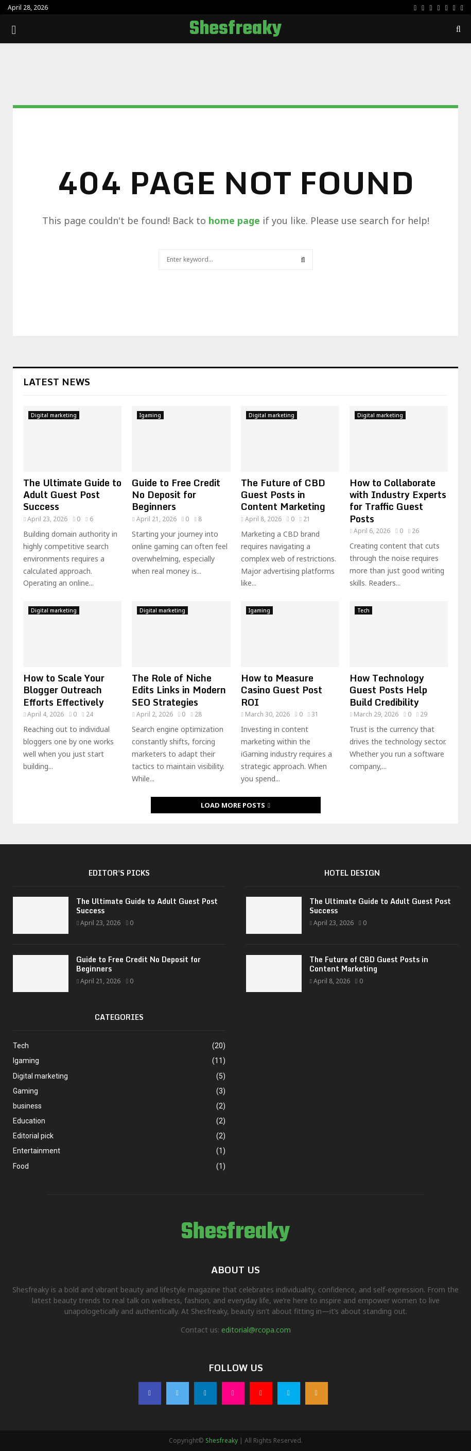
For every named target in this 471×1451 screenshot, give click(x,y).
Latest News (56, 381)
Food (21, 1166)
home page (234, 220)
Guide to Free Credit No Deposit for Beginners (176, 495)
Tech (363, 610)
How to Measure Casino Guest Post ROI (281, 690)
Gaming (25, 1091)
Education (29, 1121)
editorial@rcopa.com (256, 1330)
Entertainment (36, 1151)
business (27, 1106)
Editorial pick (33, 1136)
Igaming (150, 415)
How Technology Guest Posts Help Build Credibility (388, 690)
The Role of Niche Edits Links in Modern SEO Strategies (179, 690)
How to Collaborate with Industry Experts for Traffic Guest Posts (398, 500)
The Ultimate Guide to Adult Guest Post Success (72, 495)
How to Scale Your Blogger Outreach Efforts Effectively (63, 690)
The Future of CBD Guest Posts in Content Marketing (283, 495)
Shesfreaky (235, 29)
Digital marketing (54, 415)
